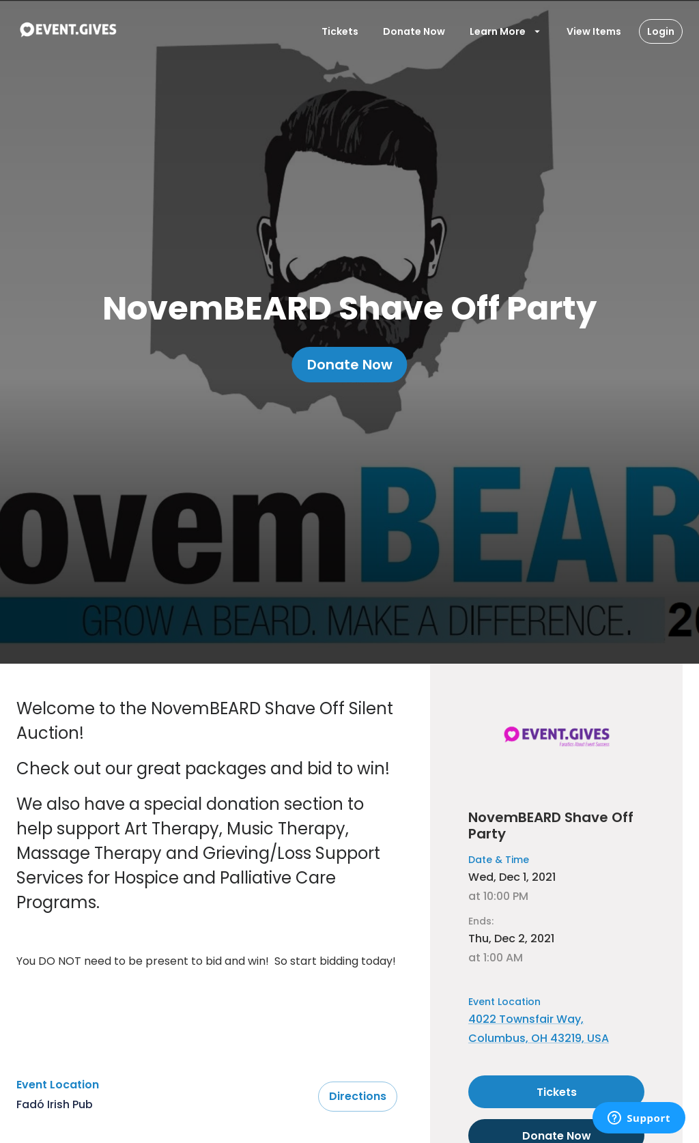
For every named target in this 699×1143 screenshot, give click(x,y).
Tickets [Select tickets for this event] (556, 1091)
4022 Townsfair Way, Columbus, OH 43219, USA (538, 1028)
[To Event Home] (67, 31)
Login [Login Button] (661, 31)
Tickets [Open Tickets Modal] (340, 31)
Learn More (506, 31)
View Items (594, 31)
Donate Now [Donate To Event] (414, 31)
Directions (358, 1096)
